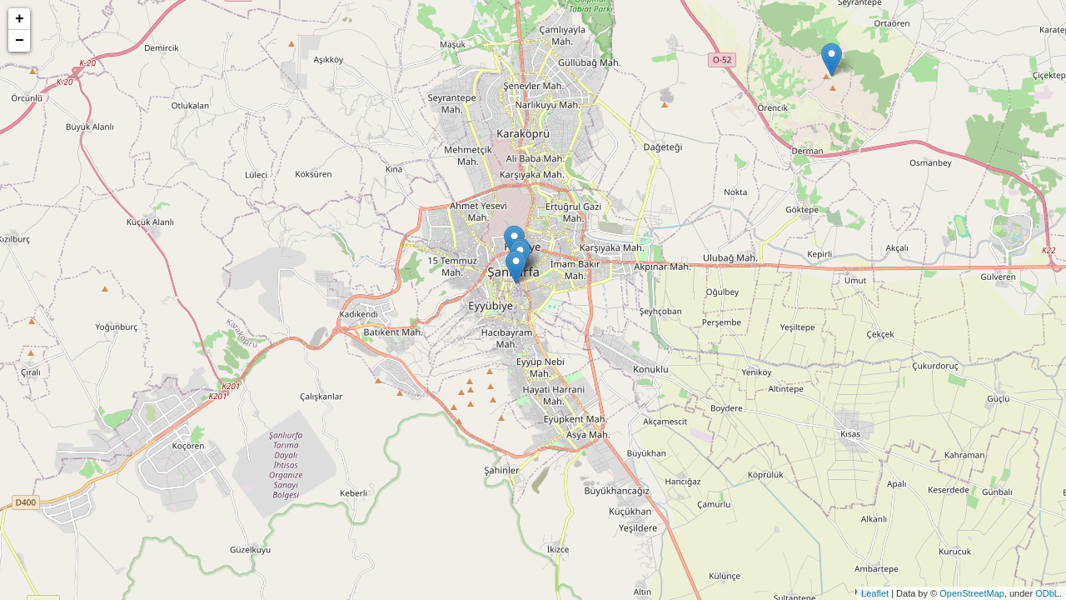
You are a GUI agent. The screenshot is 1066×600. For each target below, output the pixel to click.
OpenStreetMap (971, 593)
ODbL (1047, 593)
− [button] (19, 41)
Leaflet (875, 593)
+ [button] (19, 19)
